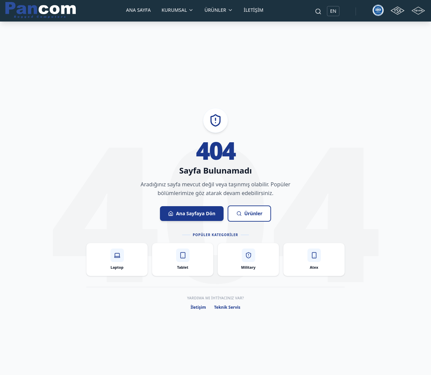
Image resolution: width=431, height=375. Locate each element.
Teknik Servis (227, 307)
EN (333, 11)
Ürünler (218, 10)
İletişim (254, 10)
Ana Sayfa (138, 10)
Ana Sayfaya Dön (192, 213)
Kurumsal (178, 10)
